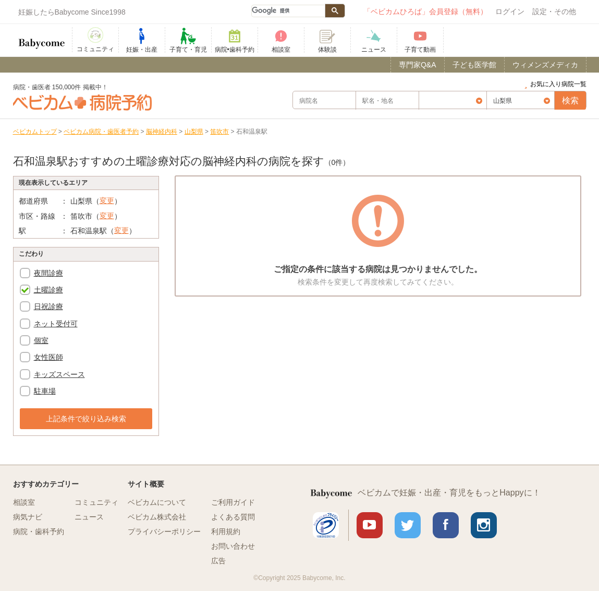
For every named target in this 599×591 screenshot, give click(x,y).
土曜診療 (48, 290)
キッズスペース (59, 374)
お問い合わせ (233, 546)
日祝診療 (48, 306)
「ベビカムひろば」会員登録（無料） (425, 11)
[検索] (287, 11)
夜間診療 (48, 273)
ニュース (89, 517)
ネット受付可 (56, 324)
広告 (218, 561)
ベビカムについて (157, 502)
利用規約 (225, 531)
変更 (107, 200)
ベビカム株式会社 (157, 517)
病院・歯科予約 (38, 531)
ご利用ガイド (233, 502)
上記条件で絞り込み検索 (86, 419)
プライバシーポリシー (164, 531)
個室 (41, 340)
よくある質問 (233, 517)
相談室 (24, 502)
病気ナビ (27, 517)
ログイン (509, 11)
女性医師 (48, 357)
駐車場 (45, 391)
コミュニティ (96, 502)
